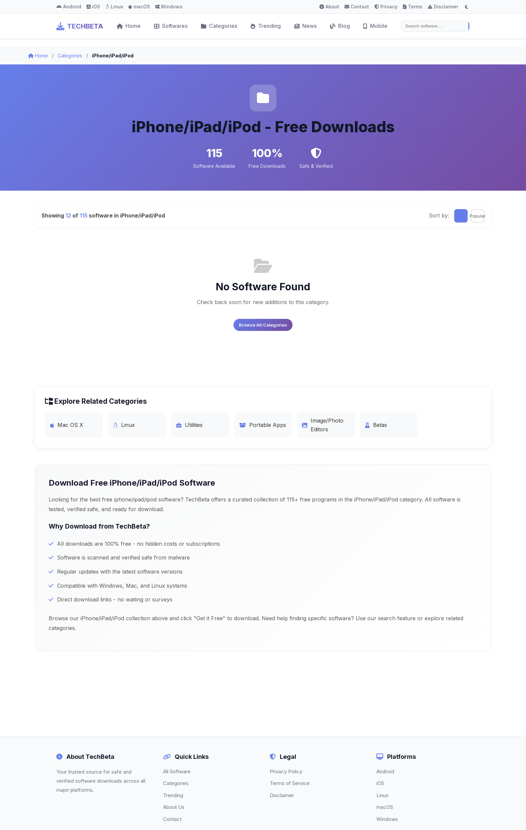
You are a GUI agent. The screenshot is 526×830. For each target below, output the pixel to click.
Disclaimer (443, 6)
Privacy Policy (286, 771)
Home (129, 25)
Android (68, 6)
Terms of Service (290, 783)
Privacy (386, 6)
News (305, 25)
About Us (174, 807)
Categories (219, 25)
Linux (114, 6)
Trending (266, 25)
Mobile (375, 25)
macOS (139, 6)
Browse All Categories (263, 325)
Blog (340, 25)
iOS (93, 6)
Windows (168, 6)
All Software (177, 771)
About (329, 6)
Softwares (171, 25)
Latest (461, 215)
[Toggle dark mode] (467, 7)
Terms (412, 6)
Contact (357, 6)
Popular (477, 215)
